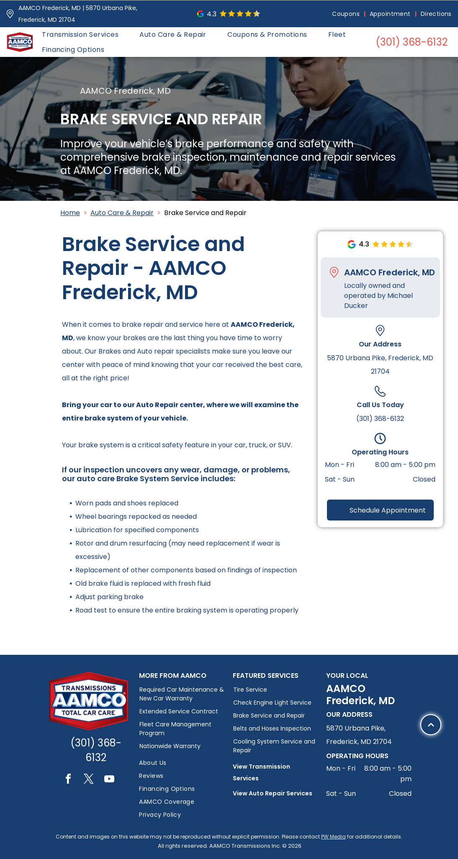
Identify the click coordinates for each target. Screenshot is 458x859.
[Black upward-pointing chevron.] (431, 798)
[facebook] (68, 780)
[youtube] (109, 780)
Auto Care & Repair (122, 213)
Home (70, 213)
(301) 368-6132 (380, 418)
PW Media (333, 836)
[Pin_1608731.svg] (10, 14)
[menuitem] (346, 14)
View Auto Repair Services (272, 793)
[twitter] (89, 780)
